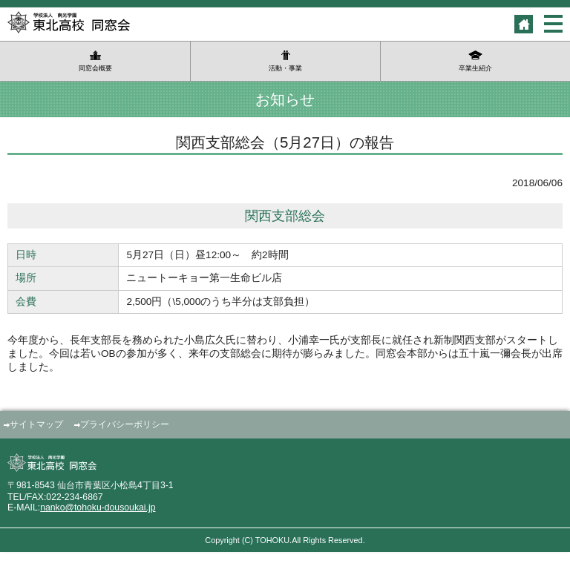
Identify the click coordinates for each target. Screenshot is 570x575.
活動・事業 (285, 68)
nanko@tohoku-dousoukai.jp (97, 507)
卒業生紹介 (475, 68)
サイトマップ (36, 424)
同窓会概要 (95, 68)
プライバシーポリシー (124, 424)
